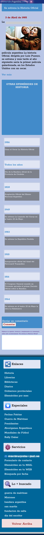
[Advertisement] (22, 112)
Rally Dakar (11, 437)
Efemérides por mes (16, 395)
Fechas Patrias (13, 414)
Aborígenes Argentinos (18, 428)
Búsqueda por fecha (16, 474)
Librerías (9, 377)
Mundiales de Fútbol (16, 432)
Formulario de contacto (18, 460)
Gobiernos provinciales (18, 391)
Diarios (8, 386)
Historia (9, 373)
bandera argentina (15, 502)
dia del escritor (13, 515)
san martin (10, 506)
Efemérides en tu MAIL (18, 465)
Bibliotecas (10, 382)
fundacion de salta (15, 511)
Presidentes (11, 423)
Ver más (7, 74)
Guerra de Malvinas (16, 419)
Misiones (9, 497)
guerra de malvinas (15, 493)
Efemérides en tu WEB (18, 469)
